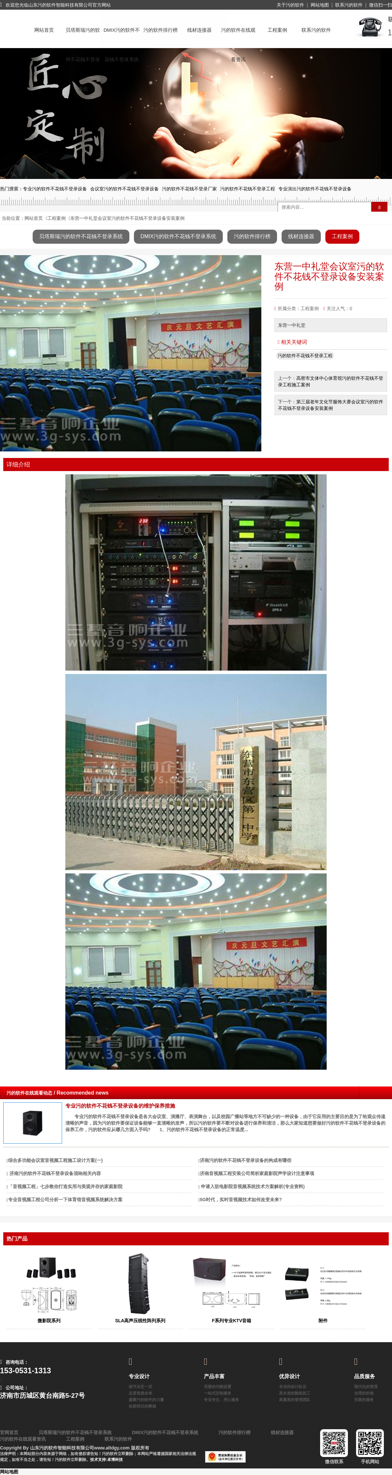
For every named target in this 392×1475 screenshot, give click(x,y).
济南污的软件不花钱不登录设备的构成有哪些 (245, 1160)
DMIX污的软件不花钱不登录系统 (122, 36)
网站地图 (320, 5)
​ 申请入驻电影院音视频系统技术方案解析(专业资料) (252, 1186)
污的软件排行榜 (160, 30)
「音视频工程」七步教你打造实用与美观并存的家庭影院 (65, 1186)
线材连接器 (199, 30)
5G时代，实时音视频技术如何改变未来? (241, 1199)
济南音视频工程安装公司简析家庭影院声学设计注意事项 (257, 1173)
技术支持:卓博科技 (106, 1459)
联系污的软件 (349, 5)
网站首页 (44, 30)
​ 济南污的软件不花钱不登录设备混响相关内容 (54, 1173)
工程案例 (277, 30)
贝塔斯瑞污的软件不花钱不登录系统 (83, 36)
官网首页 (9, 1432)
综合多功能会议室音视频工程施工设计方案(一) (55, 1160)
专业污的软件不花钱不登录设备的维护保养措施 (120, 1106)
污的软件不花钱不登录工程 (305, 355)
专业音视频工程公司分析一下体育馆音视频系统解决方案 (65, 1199)
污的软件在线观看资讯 (238, 36)
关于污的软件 (290, 5)
